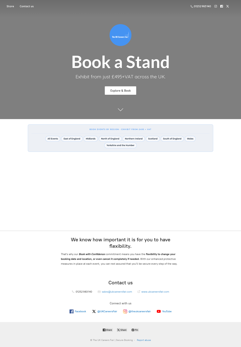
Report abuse (144, 340)
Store (10, 6)
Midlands (91, 138)
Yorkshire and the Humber (120, 145)
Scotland (152, 138)
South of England (172, 138)
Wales (190, 138)
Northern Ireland (134, 138)
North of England (110, 138)
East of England (72, 138)
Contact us (27, 6)
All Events (53, 138)
